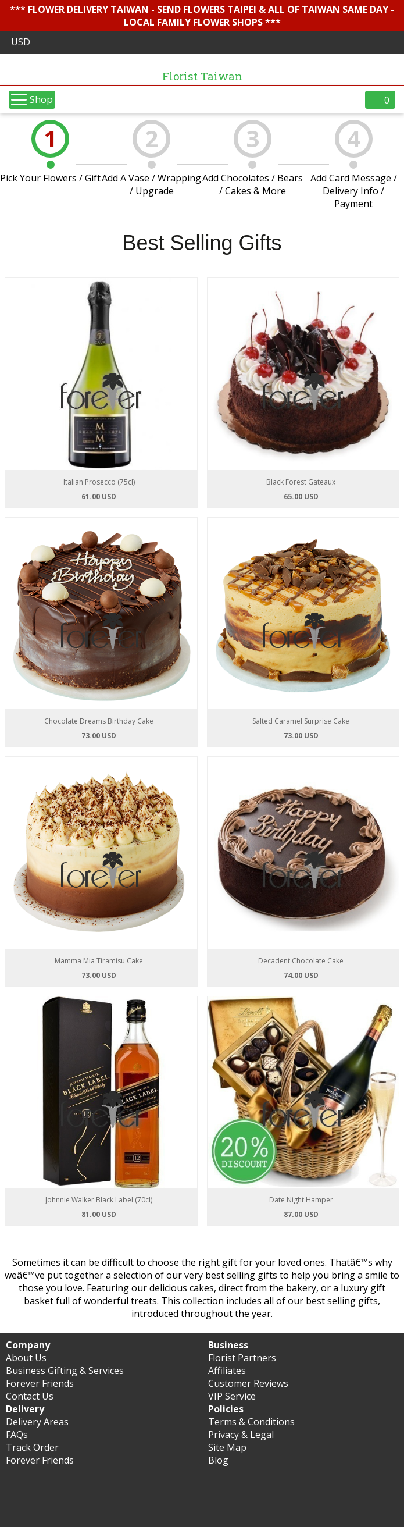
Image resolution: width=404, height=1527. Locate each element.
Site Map (227, 1447)
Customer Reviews (248, 1383)
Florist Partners (242, 1357)
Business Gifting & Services (65, 1370)
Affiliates (227, 1370)
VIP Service (232, 1396)
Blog (218, 1460)
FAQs (17, 1434)
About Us (26, 1357)
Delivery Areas (37, 1421)
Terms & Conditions (251, 1421)
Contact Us (29, 1396)
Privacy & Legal (241, 1434)
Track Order (32, 1447)
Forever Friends (40, 1383)
